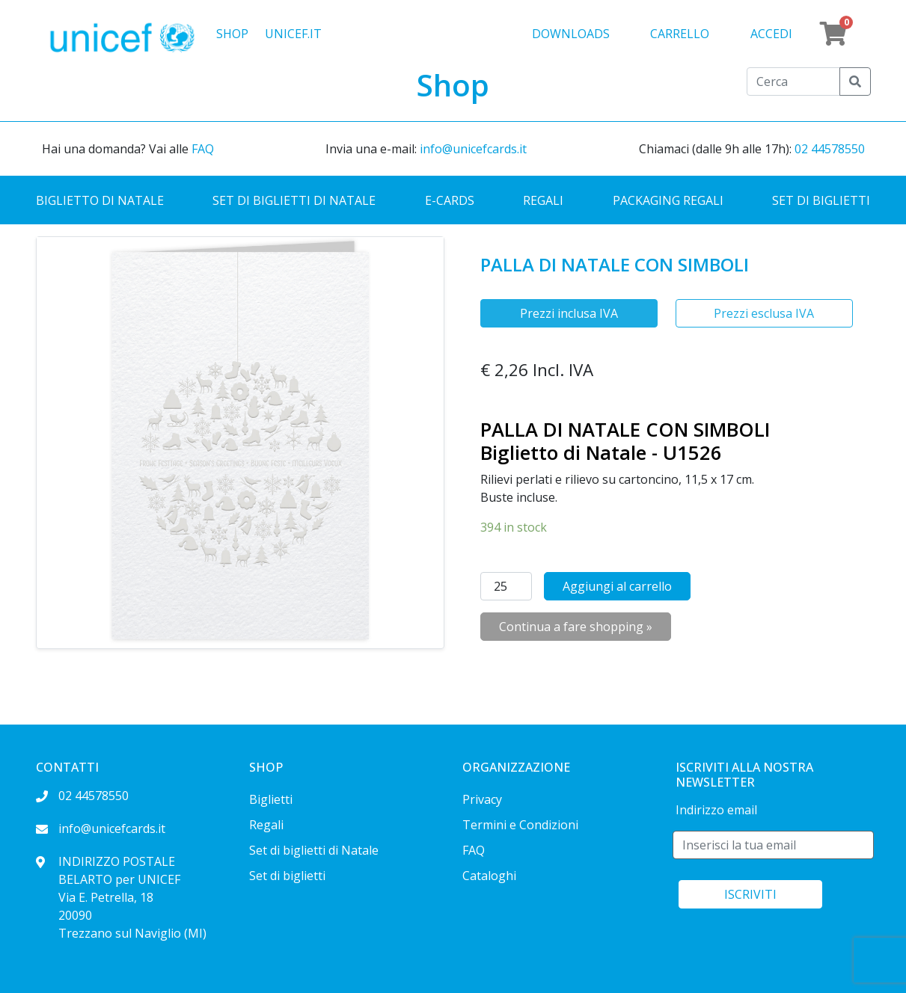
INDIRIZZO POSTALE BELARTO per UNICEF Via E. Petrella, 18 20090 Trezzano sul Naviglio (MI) (121, 897)
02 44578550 (830, 149)
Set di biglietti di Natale (294, 200)
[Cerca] (793, 81)
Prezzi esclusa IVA (764, 313)
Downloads (571, 33)
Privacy (482, 799)
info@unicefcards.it (473, 149)
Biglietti (271, 799)
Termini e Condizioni (520, 825)
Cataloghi (489, 875)
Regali (543, 200)
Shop (232, 33)
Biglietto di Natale (100, 200)
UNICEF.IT (293, 33)
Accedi (771, 33)
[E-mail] (773, 845)
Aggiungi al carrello (617, 586)
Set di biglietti (821, 200)
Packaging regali (668, 200)
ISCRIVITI (750, 894)
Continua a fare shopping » (575, 626)
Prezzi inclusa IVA (569, 313)
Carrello (679, 33)
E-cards (449, 200)
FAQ (203, 149)
